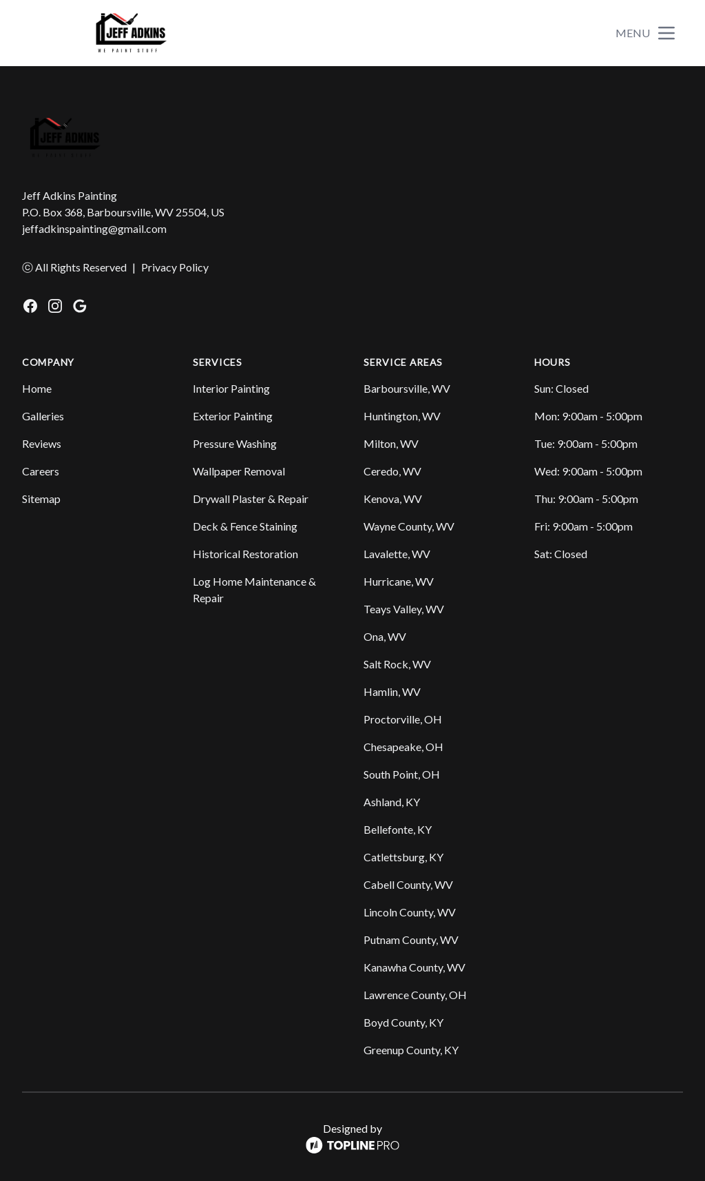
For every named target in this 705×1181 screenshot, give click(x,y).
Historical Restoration (245, 553)
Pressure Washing (235, 443)
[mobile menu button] (666, 33)
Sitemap (41, 498)
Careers (40, 470)
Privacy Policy (175, 267)
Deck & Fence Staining (245, 526)
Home (37, 388)
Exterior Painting (233, 415)
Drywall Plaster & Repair (250, 498)
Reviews (41, 443)
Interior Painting (231, 388)
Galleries (43, 415)
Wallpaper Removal (239, 470)
